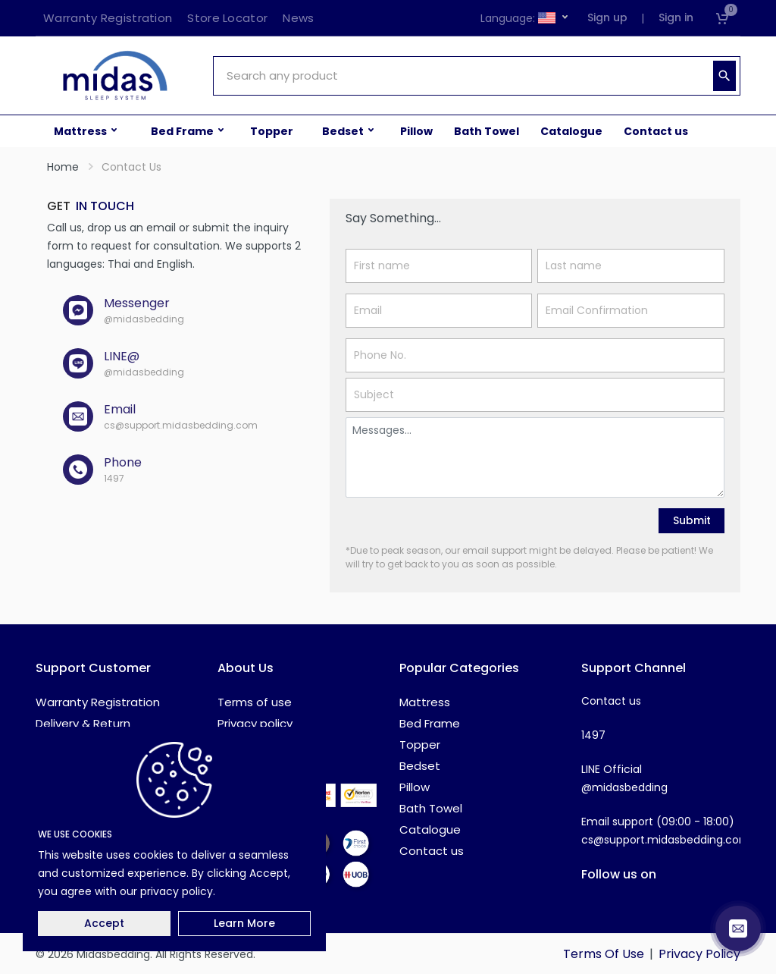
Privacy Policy (699, 954)
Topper (419, 744)
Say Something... (393, 218)
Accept (104, 923)
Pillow (414, 787)
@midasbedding (624, 787)
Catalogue (430, 829)
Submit (692, 520)
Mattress (424, 702)
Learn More (244, 923)
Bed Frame (429, 723)
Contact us (431, 851)
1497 (593, 735)
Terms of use (254, 702)
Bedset (419, 766)
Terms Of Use (603, 954)
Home (63, 166)
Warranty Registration (98, 702)
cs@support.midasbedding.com (665, 839)
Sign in (676, 17)
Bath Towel (430, 808)
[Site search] (461, 76)
